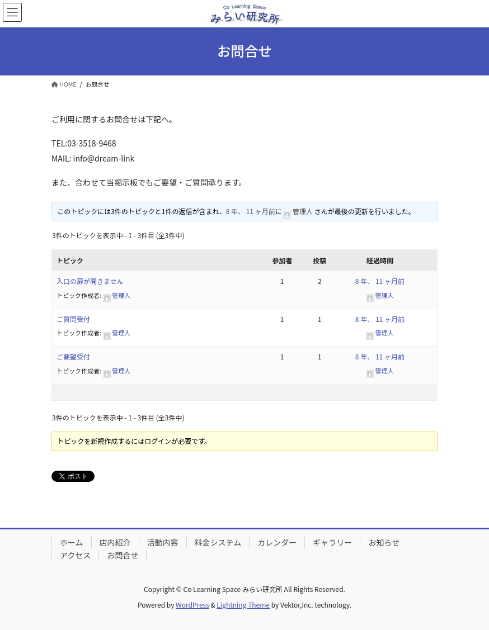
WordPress (192, 604)
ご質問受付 (73, 319)
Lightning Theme (243, 604)
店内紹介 (115, 542)
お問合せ (122, 555)
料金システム (218, 542)
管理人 (303, 211)
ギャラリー (332, 542)
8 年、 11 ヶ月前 (250, 211)
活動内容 (162, 542)
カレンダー (277, 542)
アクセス (75, 555)
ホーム (71, 542)
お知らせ (383, 542)
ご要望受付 (73, 356)
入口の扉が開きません (90, 281)
